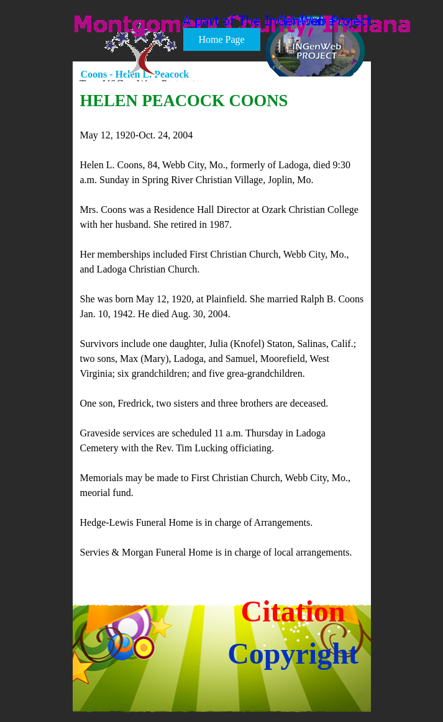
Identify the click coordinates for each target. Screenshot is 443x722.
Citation (293, 611)
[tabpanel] (222, 324)
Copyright (293, 653)
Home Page (221, 39)
